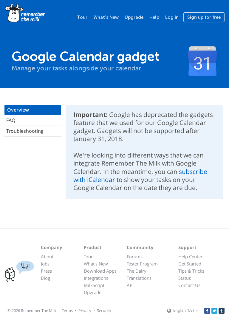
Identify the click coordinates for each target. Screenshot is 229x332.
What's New (106, 17)
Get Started (189, 264)
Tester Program (142, 264)
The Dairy (136, 271)
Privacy (84, 310)
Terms (67, 310)
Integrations (96, 278)
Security (104, 310)
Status (184, 278)
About (47, 257)
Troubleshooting (25, 131)
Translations (139, 278)
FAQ (10, 120)
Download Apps (100, 271)
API (130, 285)
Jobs (45, 264)
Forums (135, 257)
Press (46, 271)
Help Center (190, 257)
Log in (172, 17)
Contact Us (189, 285)
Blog (45, 278)
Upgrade (134, 17)
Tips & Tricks (191, 271)
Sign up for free (204, 17)
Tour (82, 17)
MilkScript (94, 285)
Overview (18, 109)
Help (154, 17)
